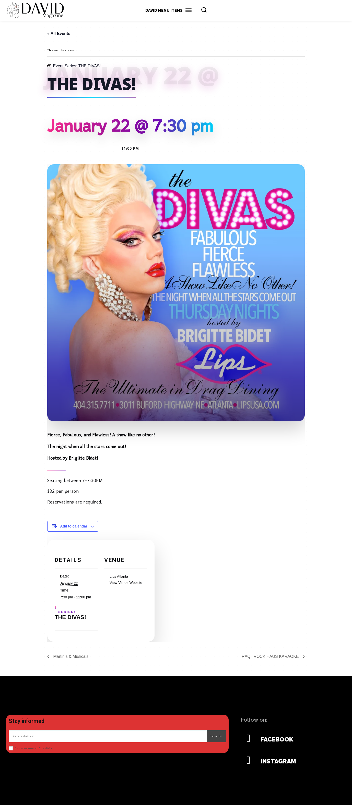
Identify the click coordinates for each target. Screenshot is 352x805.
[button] (204, 10)
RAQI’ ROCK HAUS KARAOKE (271, 656)
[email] (108, 736)
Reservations (60, 505)
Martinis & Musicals (70, 656)
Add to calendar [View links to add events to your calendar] (73, 526)
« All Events (58, 33)
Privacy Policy (45, 748)
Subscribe (216, 736)
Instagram (278, 761)
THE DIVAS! (70, 618)
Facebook (277, 739)
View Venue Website (126, 584)
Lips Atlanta (119, 578)
